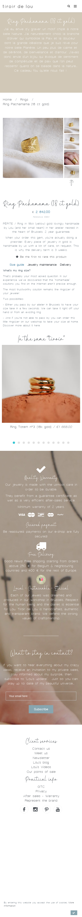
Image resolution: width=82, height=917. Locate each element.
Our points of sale (41, 772)
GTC (41, 787)
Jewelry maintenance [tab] (42, 264)
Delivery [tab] (65, 264)
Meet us (41, 753)
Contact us (41, 748)
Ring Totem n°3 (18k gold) (41, 427)
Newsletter (41, 758)
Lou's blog (41, 762)
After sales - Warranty (41, 796)
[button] (14, 443)
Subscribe (41, 709)
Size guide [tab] (17, 264)
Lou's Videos (41, 767)
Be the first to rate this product (41, 256)
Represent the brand (41, 800)
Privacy (41, 791)
